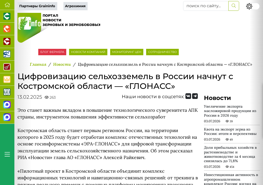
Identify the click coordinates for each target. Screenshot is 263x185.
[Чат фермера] (7, 117)
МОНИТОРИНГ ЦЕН (126, 52)
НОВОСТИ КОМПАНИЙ (88, 52)
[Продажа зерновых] (7, 79)
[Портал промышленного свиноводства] (7, 16)
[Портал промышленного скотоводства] (7, 41)
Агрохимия (75, 6)
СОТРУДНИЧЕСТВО (162, 52)
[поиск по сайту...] (206, 6)
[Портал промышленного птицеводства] (7, 29)
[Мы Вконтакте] (188, 96)
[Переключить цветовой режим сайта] (253, 6)
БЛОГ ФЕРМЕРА (52, 52)
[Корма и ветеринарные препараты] (7, 92)
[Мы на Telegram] (195, 96)
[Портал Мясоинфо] (7, 67)
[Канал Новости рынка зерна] (7, 104)
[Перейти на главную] (7, 5)
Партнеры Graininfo (37, 6)
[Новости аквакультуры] (7, 54)
